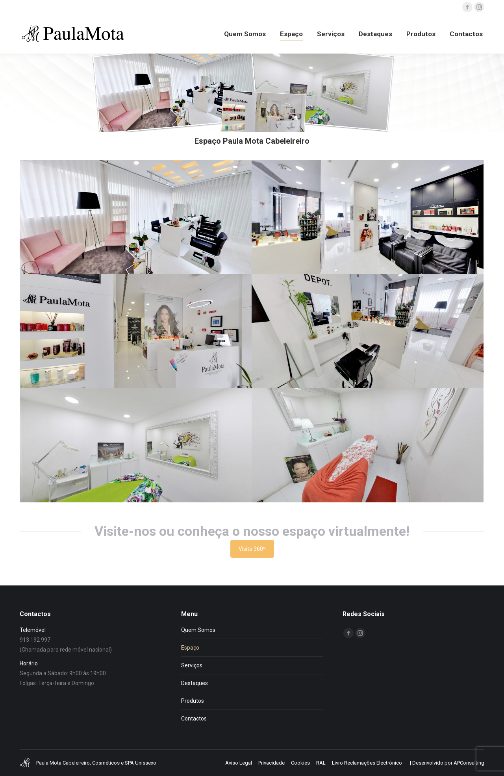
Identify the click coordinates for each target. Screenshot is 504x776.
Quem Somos (198, 630)
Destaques (194, 683)
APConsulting (469, 763)
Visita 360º (252, 549)
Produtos (192, 701)
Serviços (191, 665)
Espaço (190, 648)
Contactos (194, 718)
